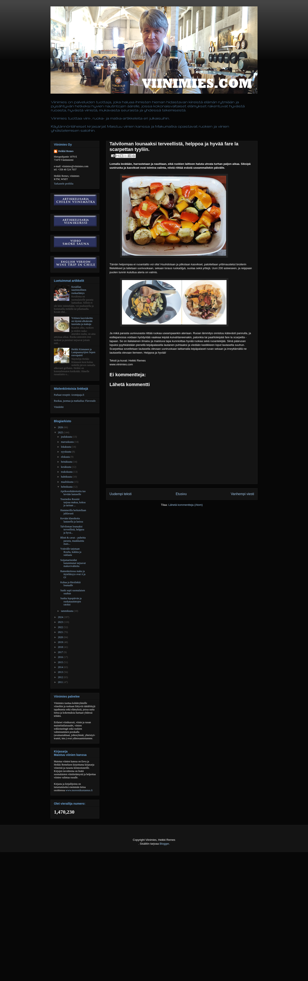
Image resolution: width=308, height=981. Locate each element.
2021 (61, 632)
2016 (61, 657)
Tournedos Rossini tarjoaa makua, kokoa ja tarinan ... (73, 502)
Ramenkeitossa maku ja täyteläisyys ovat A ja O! (72, 574)
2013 (61, 672)
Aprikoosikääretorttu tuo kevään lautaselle (73, 493)
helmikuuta (67, 486)
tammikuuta (67, 610)
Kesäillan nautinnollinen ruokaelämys (78, 290)
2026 (61, 427)
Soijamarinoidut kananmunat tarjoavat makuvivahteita (73, 563)
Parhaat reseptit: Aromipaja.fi (69, 394)
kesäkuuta (66, 466)
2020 (61, 637)
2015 (61, 662)
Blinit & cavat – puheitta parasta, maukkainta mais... (73, 540)
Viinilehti (59, 407)
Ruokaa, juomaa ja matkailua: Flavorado (75, 400)
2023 (61, 622)
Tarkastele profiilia (63, 183)
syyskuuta (66, 451)
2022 (61, 627)
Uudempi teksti (121, 494)
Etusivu (181, 494)
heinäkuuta (67, 461)
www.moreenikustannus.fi (79, 790)
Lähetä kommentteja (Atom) (185, 504)
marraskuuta (67, 441)
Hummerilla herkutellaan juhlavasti (73, 512)
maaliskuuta (67, 481)
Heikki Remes (66, 151)
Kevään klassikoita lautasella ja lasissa (71, 520)
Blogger (164, 843)
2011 (61, 682)
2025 (61, 432)
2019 (61, 642)
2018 (61, 647)
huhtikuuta (67, 476)
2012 (61, 677)
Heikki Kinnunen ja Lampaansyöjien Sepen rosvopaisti (83, 352)
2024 (61, 617)
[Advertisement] (78, 970)
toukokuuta (67, 471)
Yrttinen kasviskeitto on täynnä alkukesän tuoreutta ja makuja (82, 321)
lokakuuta (66, 446)
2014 (61, 667)
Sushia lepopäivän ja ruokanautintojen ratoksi (70, 601)
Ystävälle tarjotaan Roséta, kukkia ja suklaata (70, 551)
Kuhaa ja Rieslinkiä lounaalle (70, 584)
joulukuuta (67, 436)
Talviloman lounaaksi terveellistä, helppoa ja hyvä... (72, 529)
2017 (61, 652)
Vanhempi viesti (242, 494)
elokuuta (65, 456)
